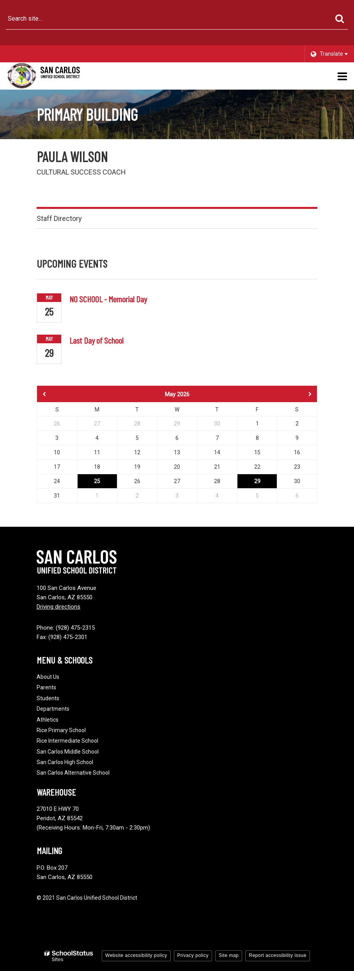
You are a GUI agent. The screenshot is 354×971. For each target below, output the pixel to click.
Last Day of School (96, 340)
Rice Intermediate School (67, 741)
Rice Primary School (61, 730)
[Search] (339, 19)
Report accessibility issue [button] (277, 955)
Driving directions (58, 606)
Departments (53, 709)
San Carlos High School (65, 762)
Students (48, 698)
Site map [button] (229, 955)
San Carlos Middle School (68, 752)
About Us (48, 677)
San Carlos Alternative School (73, 773)
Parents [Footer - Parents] (46, 687)
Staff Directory (59, 218)
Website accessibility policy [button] (136, 955)
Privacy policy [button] (193, 955)
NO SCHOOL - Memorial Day (108, 299)
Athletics (47, 720)
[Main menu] (342, 76)
